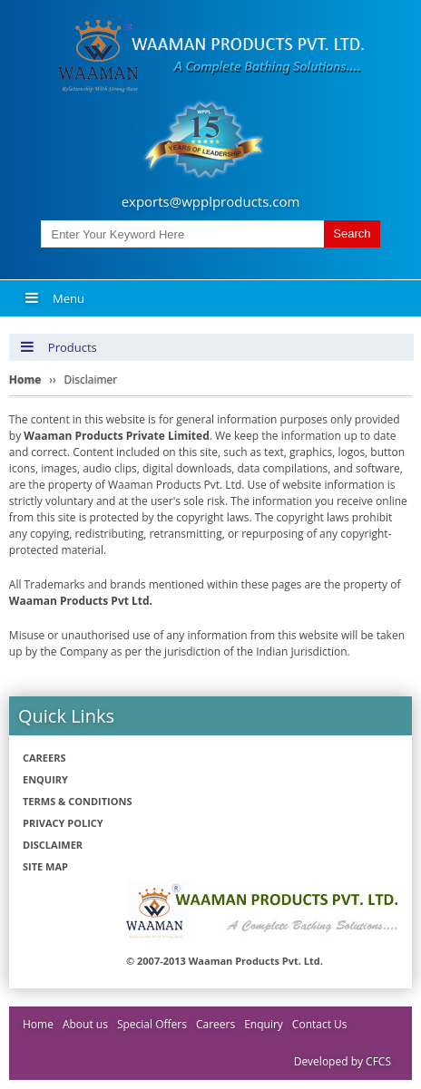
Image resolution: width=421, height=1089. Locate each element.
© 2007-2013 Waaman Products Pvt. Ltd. (224, 960)
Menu (54, 298)
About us (85, 1024)
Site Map (45, 866)
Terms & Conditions (77, 801)
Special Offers (152, 1024)
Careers (44, 757)
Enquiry (45, 779)
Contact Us (320, 1024)
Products (58, 347)
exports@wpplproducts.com (211, 201)
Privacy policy (63, 823)
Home (38, 1024)
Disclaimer (53, 844)
